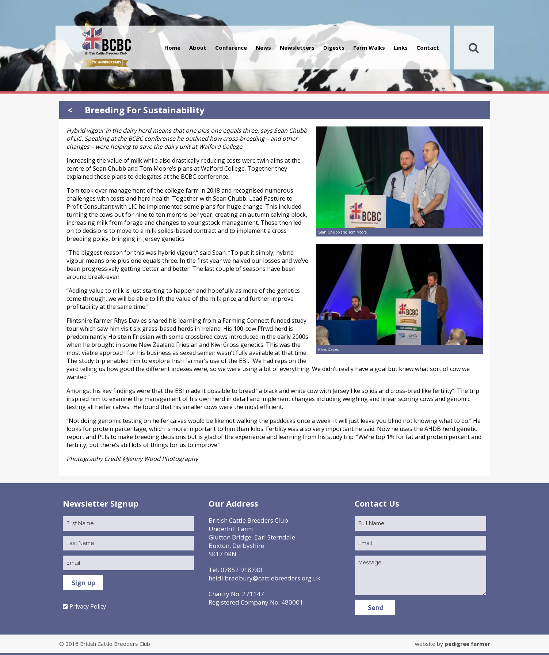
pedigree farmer (467, 643)
